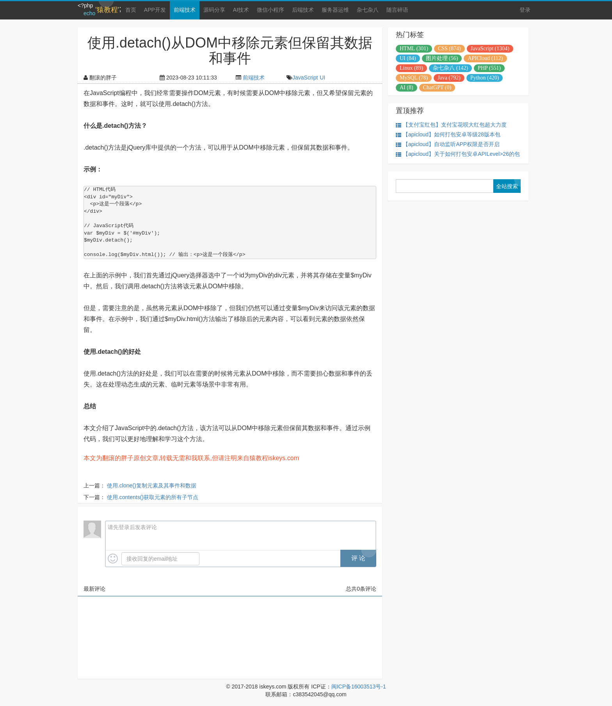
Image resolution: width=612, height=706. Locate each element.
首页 (130, 10)
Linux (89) (411, 68)
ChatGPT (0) (437, 87)
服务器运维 (335, 10)
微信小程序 (270, 10)
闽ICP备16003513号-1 (358, 686)
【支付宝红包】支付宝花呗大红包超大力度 (451, 125)
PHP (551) (489, 68)
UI (322, 77)
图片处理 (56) (442, 58)
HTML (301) (414, 48)
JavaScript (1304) (490, 48)
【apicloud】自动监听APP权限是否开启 (448, 144)
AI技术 (241, 10)
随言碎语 (397, 10)
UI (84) (408, 58)
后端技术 (303, 10)
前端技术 (185, 10)
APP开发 (155, 10)
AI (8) (406, 87)
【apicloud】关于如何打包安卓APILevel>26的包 (458, 154)
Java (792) (449, 78)
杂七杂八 (368, 10)
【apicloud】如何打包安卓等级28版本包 (448, 134)
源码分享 (214, 10)
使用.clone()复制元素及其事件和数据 (151, 485)
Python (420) (484, 78)
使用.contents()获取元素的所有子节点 (152, 497)
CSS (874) (449, 48)
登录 (524, 10)
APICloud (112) (485, 58)
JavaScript (305, 77)
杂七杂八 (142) (450, 68)
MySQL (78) (414, 78)
